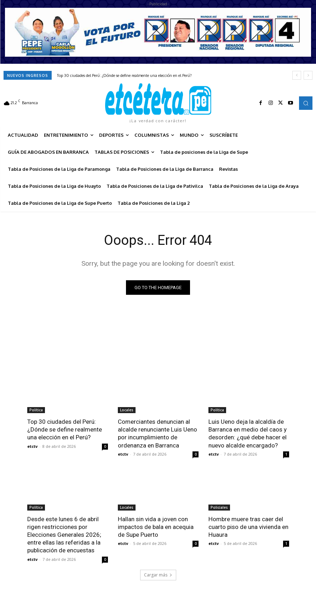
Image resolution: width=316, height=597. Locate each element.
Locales (126, 409)
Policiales (219, 507)
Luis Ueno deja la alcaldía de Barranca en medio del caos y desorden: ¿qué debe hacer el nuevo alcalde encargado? (247, 433)
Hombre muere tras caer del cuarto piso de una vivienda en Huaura (248, 527)
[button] (305, 103)
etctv (32, 446)
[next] (308, 75)
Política (36, 409)
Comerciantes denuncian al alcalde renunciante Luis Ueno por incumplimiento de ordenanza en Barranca (157, 433)
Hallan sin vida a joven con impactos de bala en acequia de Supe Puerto (156, 527)
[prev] (296, 75)
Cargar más (158, 574)
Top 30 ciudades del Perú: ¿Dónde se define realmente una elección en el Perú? (124, 75)
